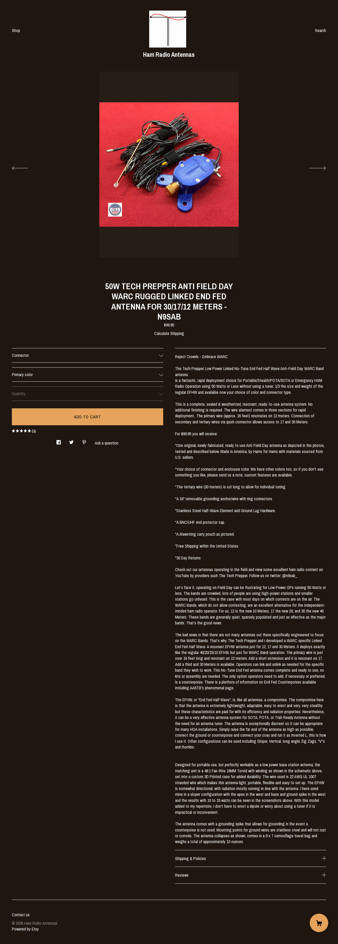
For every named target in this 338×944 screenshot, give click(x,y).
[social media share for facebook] (59, 441)
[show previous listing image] (25, 166)
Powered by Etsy (25, 929)
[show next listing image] (313, 166)
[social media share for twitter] (71, 441)
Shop (16, 30)
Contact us (21, 915)
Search (320, 30)
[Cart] (319, 923)
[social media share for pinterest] (84, 441)
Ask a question (106, 443)
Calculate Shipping (169, 333)
